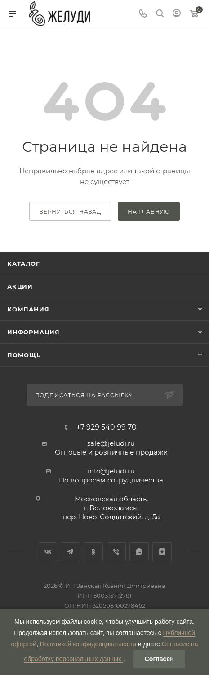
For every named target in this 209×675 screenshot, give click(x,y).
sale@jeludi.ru (111, 443)
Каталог (23, 263)
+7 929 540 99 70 (106, 427)
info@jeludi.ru (111, 471)
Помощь (24, 355)
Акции (20, 286)
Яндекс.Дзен (162, 551)
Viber (116, 551)
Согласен (159, 658)
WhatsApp (139, 551)
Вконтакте (47, 551)
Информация (33, 332)
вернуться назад (70, 211)
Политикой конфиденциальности (88, 644)
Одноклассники (93, 551)
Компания (28, 309)
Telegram (70, 551)
